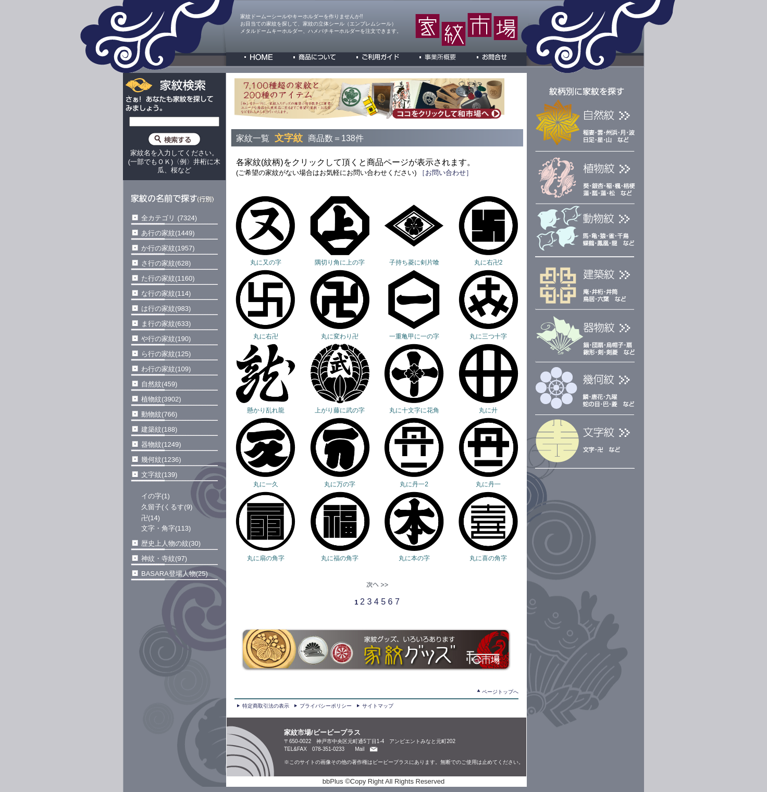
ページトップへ (500, 692)
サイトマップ (377, 706)
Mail (359, 749)
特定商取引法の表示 (265, 706)
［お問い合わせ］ (445, 173)
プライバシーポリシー (326, 706)
